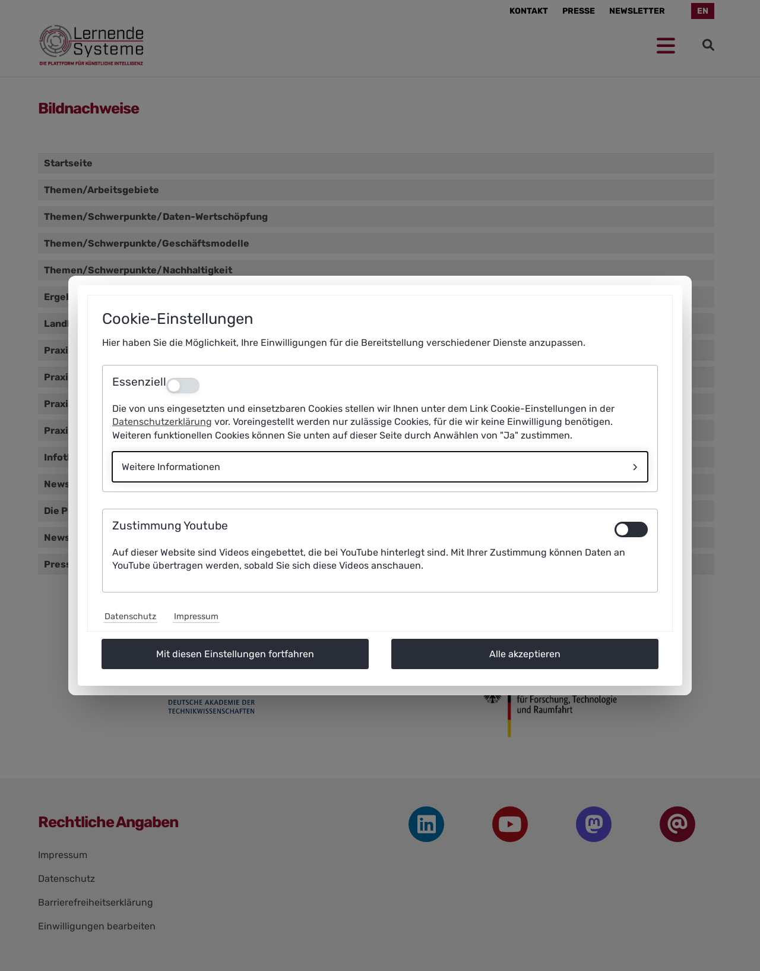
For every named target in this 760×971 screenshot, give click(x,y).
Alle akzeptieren (524, 654)
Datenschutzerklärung (162, 421)
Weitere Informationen (171, 466)
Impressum (196, 616)
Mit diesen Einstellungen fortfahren (235, 654)
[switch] (631, 529)
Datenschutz (130, 616)
